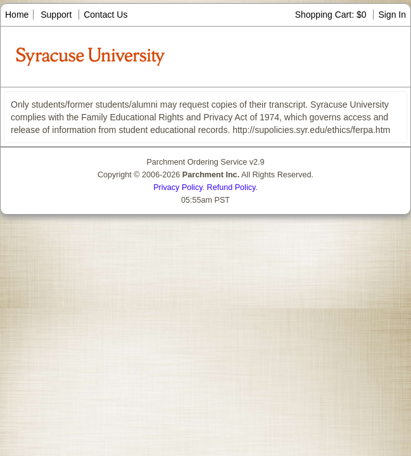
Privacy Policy (177, 187)
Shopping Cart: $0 (332, 15)
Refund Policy (231, 187)
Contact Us (105, 15)
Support (56, 15)
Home (16, 15)
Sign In (392, 15)
